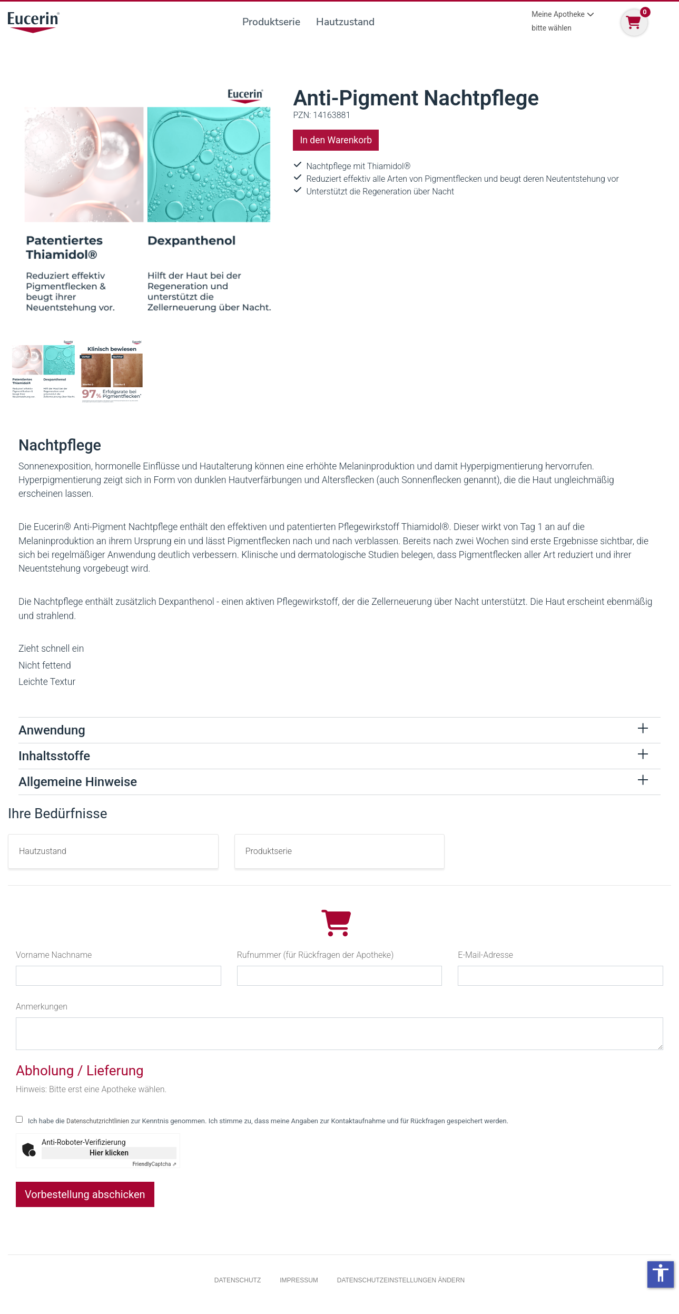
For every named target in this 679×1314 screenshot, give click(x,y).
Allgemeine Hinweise (77, 781)
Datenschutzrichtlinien (97, 1121)
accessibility (660, 1272)
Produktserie (271, 22)
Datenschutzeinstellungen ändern (401, 1280)
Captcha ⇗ (155, 1164)
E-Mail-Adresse (485, 955)
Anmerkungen (41, 1007)
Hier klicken (109, 1153)
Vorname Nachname (54, 955)
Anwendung (51, 730)
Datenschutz (237, 1280)
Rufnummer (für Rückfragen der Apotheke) (315, 955)
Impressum (299, 1280)
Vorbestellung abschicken (85, 1194)
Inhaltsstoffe (54, 756)
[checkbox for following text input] (19, 1119)
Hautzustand (345, 22)
